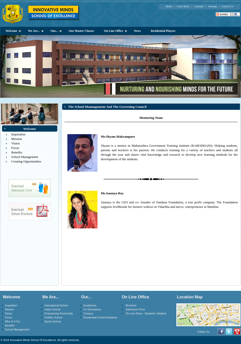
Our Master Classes (81, 31)
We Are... (36, 31)
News (137, 31)
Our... (56, 31)
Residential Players (163, 31)
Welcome (13, 31)
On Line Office (115, 31)
